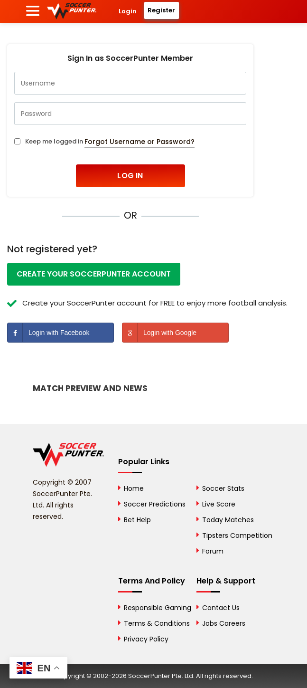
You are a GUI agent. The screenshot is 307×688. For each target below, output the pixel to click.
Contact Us (221, 607)
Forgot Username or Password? (139, 141)
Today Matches (228, 520)
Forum (212, 551)
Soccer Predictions (155, 504)
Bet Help (137, 520)
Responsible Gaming (157, 607)
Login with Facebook (48, 332)
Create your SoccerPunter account (94, 273)
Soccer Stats (223, 488)
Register (161, 10)
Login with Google (159, 332)
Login (128, 11)
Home (134, 488)
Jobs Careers (223, 623)
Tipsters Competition (237, 535)
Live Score (218, 504)
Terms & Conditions (157, 623)
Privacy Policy (146, 639)
